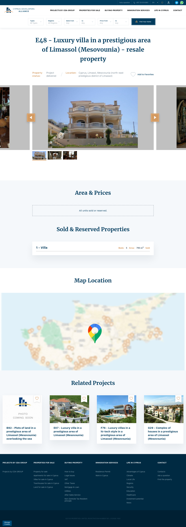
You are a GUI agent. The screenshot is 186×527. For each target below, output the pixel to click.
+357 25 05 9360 (141, 2)
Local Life (131, 479)
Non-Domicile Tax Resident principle (76, 500)
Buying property (114, 10)
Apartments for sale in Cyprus (46, 475)
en (153, 2)
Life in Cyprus (161, 10)
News (129, 503)
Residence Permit (103, 472)
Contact (177, 10)
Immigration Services (138, 10)
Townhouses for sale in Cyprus (46, 483)
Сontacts (161, 472)
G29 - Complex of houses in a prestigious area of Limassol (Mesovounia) (163, 433)
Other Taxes (70, 483)
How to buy (69, 472)
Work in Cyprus (102, 475)
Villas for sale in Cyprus (43, 479)
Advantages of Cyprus (136, 472)
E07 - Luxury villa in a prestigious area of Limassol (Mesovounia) (68, 431)
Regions (130, 483)
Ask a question (124, 2)
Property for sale (40, 472)
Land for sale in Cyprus (43, 487)
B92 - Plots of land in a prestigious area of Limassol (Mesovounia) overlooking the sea (21, 433)
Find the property (165, 479)
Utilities (68, 491)
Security (130, 487)
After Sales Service (72, 495)
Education (131, 491)
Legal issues (70, 475)
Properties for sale (89, 10)
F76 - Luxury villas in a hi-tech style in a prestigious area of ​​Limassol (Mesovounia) (116, 433)
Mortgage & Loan (72, 487)
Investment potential (135, 499)
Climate (130, 475)
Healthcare (131, 495)
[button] (31, 117)
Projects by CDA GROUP (62, 10)
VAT (66, 479)
